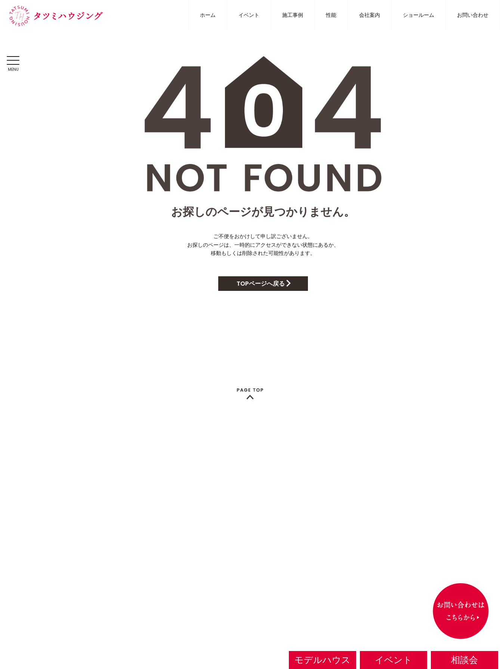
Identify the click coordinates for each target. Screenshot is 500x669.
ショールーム (418, 15)
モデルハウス (322, 660)
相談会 (464, 660)
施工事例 (292, 15)
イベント (248, 15)
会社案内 (369, 15)
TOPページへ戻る (261, 283)
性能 (331, 15)
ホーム (208, 15)
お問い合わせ (472, 15)
